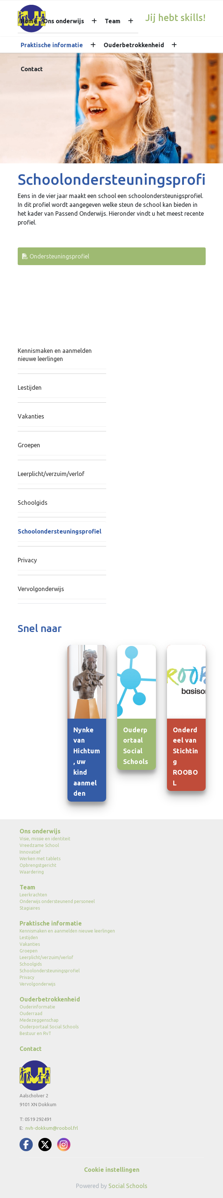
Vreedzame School (39, 845)
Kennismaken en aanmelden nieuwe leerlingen (55, 354)
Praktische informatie (52, 45)
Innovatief (30, 852)
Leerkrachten (33, 894)
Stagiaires (30, 908)
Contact (32, 69)
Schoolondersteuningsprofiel (59, 531)
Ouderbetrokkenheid (134, 45)
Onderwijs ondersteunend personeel (57, 901)
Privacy (27, 560)
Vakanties (31, 416)
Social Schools (127, 1186)
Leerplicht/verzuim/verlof (51, 473)
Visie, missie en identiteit (45, 838)
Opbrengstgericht (38, 865)
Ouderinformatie (37, 1006)
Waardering (32, 871)
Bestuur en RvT (35, 1033)
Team (113, 21)
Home (29, 21)
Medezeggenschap (39, 1020)
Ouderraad (31, 1013)
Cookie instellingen (111, 1169)
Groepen (29, 445)
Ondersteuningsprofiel (55, 256)
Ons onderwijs (63, 21)
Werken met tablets (40, 858)
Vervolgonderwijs (41, 589)
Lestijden (30, 387)
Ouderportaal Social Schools (49, 1026)
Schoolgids (33, 502)
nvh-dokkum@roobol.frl (51, 1128)
